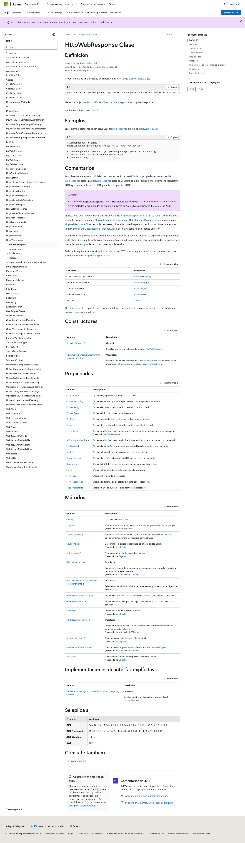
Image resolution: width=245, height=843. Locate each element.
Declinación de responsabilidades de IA (22, 833)
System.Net (91, 62)
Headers (79, 244)
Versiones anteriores (54, 833)
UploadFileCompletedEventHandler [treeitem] (23, 377)
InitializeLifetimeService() (78, 619)
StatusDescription (74, 481)
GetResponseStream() (76, 601)
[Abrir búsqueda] (224, 4)
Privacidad (96, 833)
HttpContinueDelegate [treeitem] (17, 173)
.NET (76, 34)
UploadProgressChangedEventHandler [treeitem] (24, 386)
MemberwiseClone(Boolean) (79, 647)
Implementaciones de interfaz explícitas (207, 64)
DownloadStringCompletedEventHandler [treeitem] (25, 137)
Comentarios (195, 48)
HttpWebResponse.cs (83, 70)
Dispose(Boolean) (74, 534)
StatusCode (72, 475)
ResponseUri (72, 463)
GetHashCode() (73, 552)
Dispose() (70, 525)
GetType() (70, 610)
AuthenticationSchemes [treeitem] (17, 61)
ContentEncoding (142, 276)
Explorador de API (89, 34)
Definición (194, 40)
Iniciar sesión (235, 3)
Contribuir (83, 833)
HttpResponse (120, 201)
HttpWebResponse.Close (78, 224)
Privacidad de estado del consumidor (124, 833)
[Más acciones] (177, 34)
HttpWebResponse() (75, 343)
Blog (70, 833)
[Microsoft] (6, 4)
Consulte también (197, 73)
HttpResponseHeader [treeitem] (16, 222)
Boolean (108, 430)
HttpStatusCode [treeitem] (14, 226)
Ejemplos (193, 44)
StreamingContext (126, 363)
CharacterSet (72, 395)
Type (117, 610)
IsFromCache (72, 430)
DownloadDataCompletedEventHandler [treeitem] (25, 119)
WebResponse (136, 78)
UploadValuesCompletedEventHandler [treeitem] (24, 404)
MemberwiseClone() (75, 638)
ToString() (71, 656)
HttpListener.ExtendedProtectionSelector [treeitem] (25, 182)
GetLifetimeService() (75, 562)
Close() (69, 519)
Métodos (193, 60)
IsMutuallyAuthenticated (78, 440)
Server (137, 300)
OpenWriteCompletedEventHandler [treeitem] (23, 333)
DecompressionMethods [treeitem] (18, 101)
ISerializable (92, 110)
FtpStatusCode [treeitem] (13, 155)
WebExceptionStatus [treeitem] (16, 418)
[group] (122, 92)
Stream (160, 308)
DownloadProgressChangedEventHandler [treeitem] (26, 128)
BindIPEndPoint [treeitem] (13, 75)
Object (79, 102)
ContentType (140, 288)
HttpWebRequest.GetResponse (111, 219)
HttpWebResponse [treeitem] (18, 244)
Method (70, 452)
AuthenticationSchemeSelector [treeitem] (21, 66)
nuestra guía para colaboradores (87, 804)
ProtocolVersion (74, 457)
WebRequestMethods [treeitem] (16, 435)
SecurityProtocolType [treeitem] (16, 342)
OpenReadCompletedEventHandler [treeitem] (23, 324)
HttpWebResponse (117, 128)
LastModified (140, 294)
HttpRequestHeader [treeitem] (15, 217)
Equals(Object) (73, 543)
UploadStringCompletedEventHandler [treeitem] (24, 395)
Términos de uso (156, 833)
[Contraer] (54, 34)
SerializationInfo (156, 363)
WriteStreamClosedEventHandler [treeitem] (22, 466)
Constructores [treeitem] (15, 248)
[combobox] (31, 41)
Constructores (196, 52)
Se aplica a (194, 68)
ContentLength (141, 282)
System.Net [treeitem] (11, 53)
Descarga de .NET (231, 12)
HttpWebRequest (148, 128)
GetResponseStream (76, 312)
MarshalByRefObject (98, 102)
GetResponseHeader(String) (79, 595)
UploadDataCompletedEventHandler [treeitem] (23, 368)
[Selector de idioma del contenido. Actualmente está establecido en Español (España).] (15, 826)
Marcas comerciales (177, 833)
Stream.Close (152, 219)
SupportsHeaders (74, 487)
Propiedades (195, 56)
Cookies (70, 419)
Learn (67, 34)
